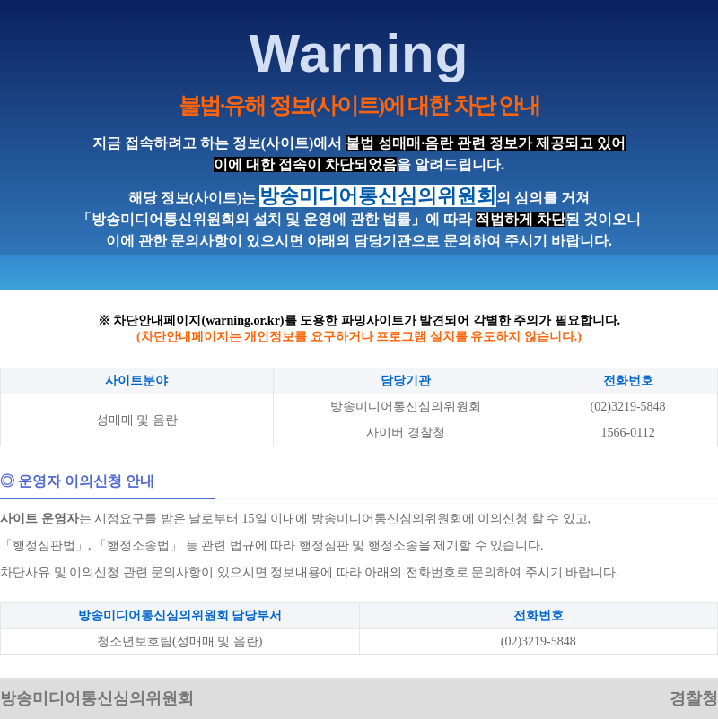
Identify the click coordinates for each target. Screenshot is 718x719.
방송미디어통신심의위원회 (97, 698)
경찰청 (694, 698)
